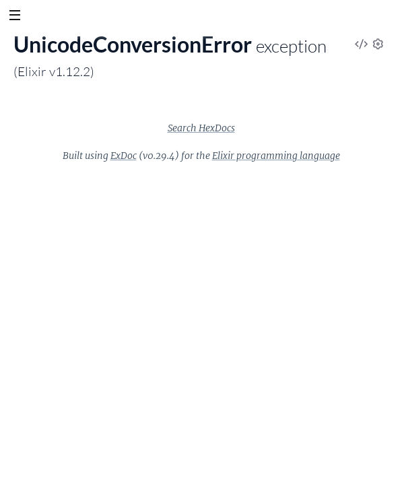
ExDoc (123, 156)
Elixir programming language (276, 156)
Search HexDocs (201, 128)
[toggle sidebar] (14, 17)
